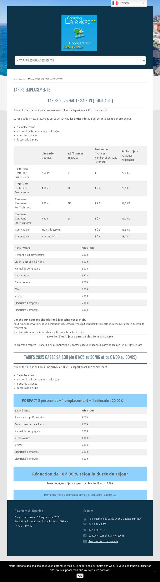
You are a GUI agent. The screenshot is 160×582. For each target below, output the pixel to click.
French (120, 3)
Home (31, 79)
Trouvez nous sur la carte (103, 541)
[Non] (155, 571)
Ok (80, 575)
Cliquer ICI (110, 494)
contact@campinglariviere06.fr (106, 535)
